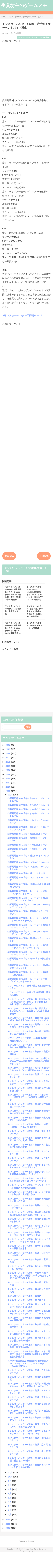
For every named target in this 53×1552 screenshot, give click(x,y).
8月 (10, 1485)
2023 (8, 757)
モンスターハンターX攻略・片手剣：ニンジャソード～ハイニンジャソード (28, 1432)
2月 (10, 1510)
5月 (10, 1498)
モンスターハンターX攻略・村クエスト (26, 1300)
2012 (8, 1528)
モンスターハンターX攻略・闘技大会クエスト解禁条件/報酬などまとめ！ (28, 1172)
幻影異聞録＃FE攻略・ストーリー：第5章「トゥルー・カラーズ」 (27, 919)
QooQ (31, 1551)
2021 (8, 766)
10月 (10, 1476)
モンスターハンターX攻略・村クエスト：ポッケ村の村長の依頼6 (28, 1339)
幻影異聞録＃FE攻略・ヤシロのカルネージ (28, 805)
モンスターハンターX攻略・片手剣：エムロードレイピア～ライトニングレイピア (28, 1312)
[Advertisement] (26, 69)
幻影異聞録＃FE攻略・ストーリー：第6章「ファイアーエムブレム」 (27, 899)
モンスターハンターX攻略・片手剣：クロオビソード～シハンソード (28, 1082)
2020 (8, 770)
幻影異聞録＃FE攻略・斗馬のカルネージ (27, 845)
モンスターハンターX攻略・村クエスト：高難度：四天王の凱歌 (28, 1345)
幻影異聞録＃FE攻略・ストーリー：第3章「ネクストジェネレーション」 (27, 946)
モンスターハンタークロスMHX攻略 (33, 37)
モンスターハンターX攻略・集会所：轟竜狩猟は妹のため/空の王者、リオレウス (28, 1213)
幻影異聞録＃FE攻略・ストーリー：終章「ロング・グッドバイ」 (27, 892)
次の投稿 (9, 556)
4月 (10, 1502)
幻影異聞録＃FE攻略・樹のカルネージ (26, 873)
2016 (8, 787)
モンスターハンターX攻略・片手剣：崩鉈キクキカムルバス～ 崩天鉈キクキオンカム (28, 1068)
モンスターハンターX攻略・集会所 (24, 1296)
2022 (8, 762)
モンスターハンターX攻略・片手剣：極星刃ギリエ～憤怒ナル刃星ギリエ (28, 1411)
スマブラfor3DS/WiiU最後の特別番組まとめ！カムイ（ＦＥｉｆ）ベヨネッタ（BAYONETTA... (27, 1363)
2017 (8, 782)
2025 (8, 749)
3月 (10, 1506)
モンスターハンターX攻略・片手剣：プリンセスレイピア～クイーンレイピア (28, 1227)
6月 (10, 1493)
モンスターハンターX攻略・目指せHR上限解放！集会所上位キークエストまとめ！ (28, 1019)
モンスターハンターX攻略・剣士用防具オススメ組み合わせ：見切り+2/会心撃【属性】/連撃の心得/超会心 (28, 1002)
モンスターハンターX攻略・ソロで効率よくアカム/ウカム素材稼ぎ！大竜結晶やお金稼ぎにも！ (28, 1061)
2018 (8, 778)
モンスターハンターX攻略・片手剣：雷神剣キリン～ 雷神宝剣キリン (28, 1046)
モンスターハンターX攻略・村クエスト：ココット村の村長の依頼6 (28, 1305)
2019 (8, 774)
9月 (10, 1481)
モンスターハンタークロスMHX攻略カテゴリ (26, 570)
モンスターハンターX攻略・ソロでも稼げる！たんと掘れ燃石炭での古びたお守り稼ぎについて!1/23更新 (29, 1275)
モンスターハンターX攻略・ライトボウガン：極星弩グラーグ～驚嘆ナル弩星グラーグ (29, 1097)
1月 (10, 1514)
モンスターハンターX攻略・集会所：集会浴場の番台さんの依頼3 (28, 1459)
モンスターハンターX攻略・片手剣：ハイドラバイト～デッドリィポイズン (28, 1240)
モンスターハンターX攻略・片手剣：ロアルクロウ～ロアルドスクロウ (28, 1025)
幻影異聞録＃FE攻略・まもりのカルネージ (28, 809)
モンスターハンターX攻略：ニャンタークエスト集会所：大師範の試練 (28, 1193)
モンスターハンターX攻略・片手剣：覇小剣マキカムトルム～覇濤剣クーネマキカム (28, 1384)
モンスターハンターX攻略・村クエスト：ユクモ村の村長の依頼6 (28, 1332)
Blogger (31, 1541)
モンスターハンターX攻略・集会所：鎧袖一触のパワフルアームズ (28, 1112)
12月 (10, 794)
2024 (8, 753)
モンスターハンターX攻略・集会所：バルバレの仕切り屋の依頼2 (28, 1465)
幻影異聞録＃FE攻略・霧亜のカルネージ (27, 833)
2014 (8, 1519)
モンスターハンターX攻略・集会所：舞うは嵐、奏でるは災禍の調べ (28, 1139)
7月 (10, 1489)
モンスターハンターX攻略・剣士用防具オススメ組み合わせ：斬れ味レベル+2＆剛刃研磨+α (28, 1011)
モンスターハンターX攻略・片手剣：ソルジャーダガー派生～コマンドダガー (28, 1233)
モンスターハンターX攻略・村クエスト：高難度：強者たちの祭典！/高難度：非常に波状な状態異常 (28, 1354)
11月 (10, 1472)
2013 (8, 1524)
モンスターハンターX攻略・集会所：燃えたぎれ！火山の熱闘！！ (28, 1118)
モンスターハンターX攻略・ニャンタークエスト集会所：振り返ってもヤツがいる (28, 1179)
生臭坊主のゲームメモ (24, 5)
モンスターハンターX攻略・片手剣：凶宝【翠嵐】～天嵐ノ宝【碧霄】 (27, 1125)
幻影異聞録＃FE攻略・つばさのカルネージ (28, 862)
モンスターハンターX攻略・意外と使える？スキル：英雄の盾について (28, 1425)
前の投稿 (43, 556)
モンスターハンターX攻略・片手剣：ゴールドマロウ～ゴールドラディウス (28, 1166)
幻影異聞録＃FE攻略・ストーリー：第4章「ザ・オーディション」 (27, 932)
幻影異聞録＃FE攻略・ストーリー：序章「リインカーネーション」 (27, 980)
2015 (8, 791)
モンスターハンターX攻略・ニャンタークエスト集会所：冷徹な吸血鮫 (28, 1186)
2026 (8, 745)
